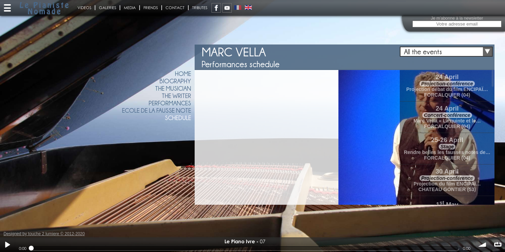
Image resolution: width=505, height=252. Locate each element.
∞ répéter (497, 244)
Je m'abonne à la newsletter (457, 18)
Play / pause (7, 244)
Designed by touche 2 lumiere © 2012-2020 (44, 233)
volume (482, 244)
